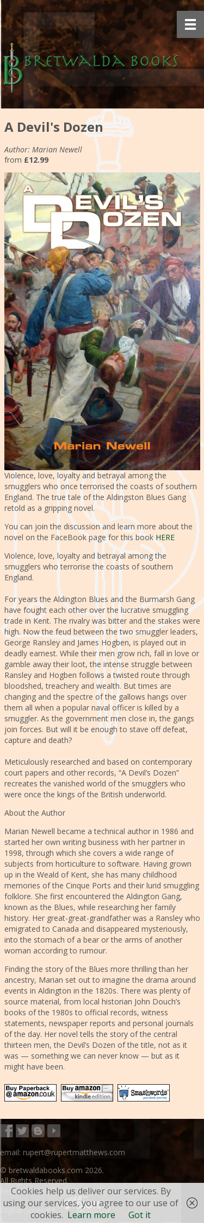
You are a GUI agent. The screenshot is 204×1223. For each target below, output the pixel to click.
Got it (139, 1215)
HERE (165, 537)
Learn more (91, 1215)
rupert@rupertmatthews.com (74, 1152)
